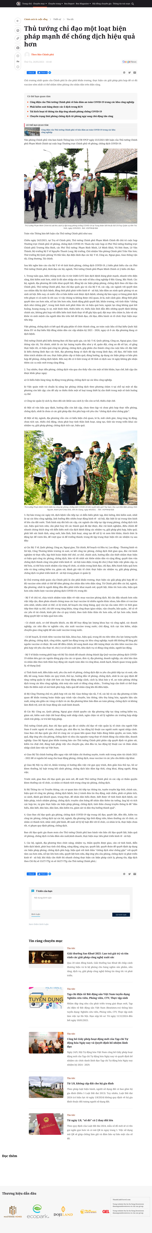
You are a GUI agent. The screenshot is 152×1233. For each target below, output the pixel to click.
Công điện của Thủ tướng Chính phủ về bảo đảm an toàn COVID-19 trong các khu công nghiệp (82, 102)
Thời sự (57, 19)
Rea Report (69, 3)
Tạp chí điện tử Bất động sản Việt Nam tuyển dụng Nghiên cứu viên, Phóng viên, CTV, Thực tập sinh (98, 996)
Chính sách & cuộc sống (35, 19)
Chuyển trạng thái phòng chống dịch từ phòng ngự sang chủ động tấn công (71, 116)
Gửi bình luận (121, 914)
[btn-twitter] (129, 72)
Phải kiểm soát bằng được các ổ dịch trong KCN (56, 106)
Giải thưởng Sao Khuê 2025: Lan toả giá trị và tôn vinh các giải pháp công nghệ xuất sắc (97, 955)
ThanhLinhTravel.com (122, 1199)
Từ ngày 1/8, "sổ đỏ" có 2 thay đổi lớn (90, 1120)
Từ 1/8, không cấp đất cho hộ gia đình (90, 1083)
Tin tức (70, 19)
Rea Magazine (83, 3)
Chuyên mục (40, 3)
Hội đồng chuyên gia (102, 3)
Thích (42, 73)
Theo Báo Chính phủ (42, 54)
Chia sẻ (31, 73)
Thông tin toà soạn (121, 3)
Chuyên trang (55, 3)
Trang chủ (27, 3)
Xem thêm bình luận (39, 924)
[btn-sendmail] (134, 72)
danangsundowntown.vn (122, 1206)
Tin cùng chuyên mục (46, 941)
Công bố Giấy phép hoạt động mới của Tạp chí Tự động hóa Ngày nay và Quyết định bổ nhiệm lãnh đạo (97, 1042)
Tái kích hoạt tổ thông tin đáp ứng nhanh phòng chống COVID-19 (66, 111)
